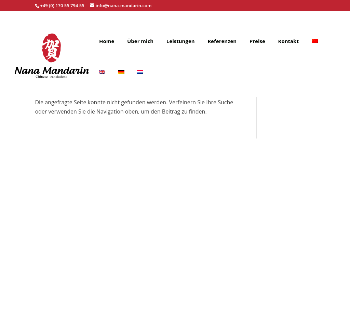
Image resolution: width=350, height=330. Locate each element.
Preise (257, 41)
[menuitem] (315, 52)
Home (106, 41)
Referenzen (222, 41)
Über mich (140, 41)
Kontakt (288, 41)
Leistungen (180, 41)
